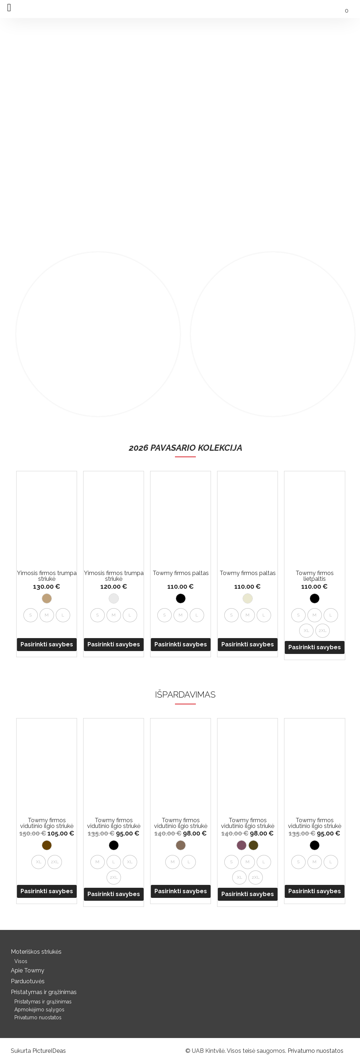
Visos (20, 961)
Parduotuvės (28, 981)
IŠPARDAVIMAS (185, 694)
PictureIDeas (49, 1050)
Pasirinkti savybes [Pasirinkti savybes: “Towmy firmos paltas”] (180, 644)
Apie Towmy (27, 970)
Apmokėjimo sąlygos (39, 1009)
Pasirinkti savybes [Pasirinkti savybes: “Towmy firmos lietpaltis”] (314, 647)
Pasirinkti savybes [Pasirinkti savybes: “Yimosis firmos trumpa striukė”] (47, 644)
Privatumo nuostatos (38, 1017)
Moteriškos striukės (36, 951)
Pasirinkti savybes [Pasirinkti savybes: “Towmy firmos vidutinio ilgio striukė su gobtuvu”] (47, 891)
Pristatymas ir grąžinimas (44, 992)
